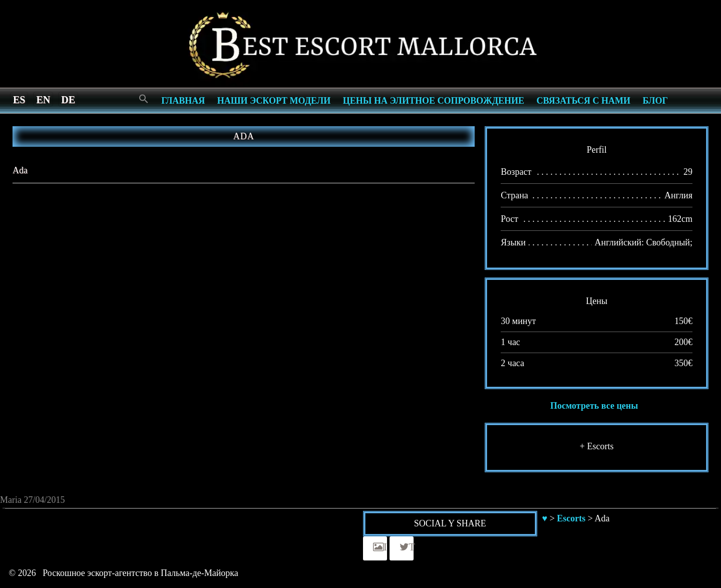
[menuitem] (19, 99)
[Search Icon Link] (143, 99)
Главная (183, 101)
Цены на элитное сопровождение (433, 101)
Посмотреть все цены (594, 406)
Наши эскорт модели (273, 101)
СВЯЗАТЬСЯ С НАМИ (583, 101)
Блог (655, 101)
